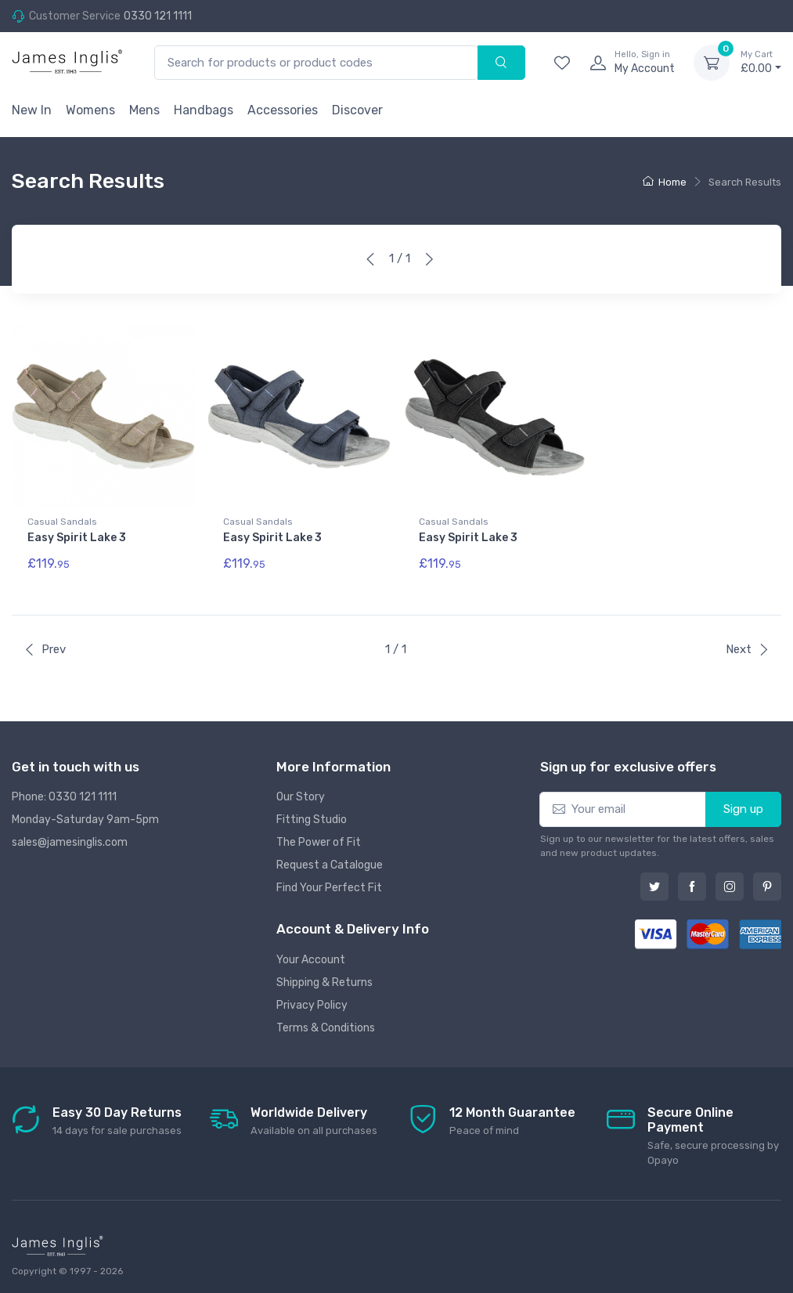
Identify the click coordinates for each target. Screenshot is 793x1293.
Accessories (282, 110)
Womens (90, 110)
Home (665, 182)
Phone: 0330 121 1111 (64, 793)
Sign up (743, 805)
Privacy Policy (312, 1001)
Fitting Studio (311, 815)
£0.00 (761, 62)
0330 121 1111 (158, 16)
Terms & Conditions (325, 1024)
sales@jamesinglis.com (70, 838)
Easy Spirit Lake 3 (76, 537)
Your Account (310, 956)
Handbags (203, 110)
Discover (357, 110)
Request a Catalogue (329, 861)
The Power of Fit (318, 838)
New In (32, 110)
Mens (144, 110)
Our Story (300, 793)
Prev (44, 645)
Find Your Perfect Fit (329, 883)
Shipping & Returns (324, 978)
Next (748, 645)
